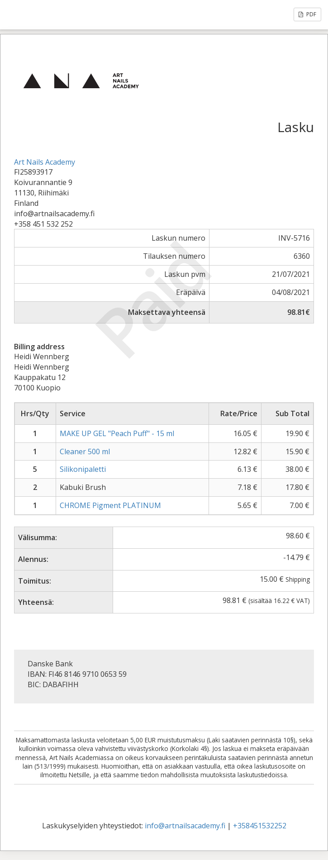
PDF (307, 14)
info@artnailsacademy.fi (185, 826)
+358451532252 (259, 826)
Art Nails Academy (44, 162)
